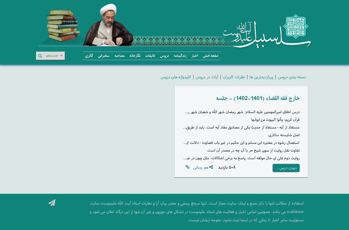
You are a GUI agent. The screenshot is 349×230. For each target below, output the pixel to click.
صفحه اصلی (210, 55)
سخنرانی (104, 55)
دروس (164, 55)
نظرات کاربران (234, 77)
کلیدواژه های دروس (176, 77)
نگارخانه (135, 55)
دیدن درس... (286, 168)
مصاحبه (120, 55)
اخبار (194, 55)
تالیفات (150, 55)
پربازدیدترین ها (261, 77)
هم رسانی (203, 167)
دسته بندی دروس (292, 77)
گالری (89, 55)
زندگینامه (180, 55)
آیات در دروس (207, 77)
